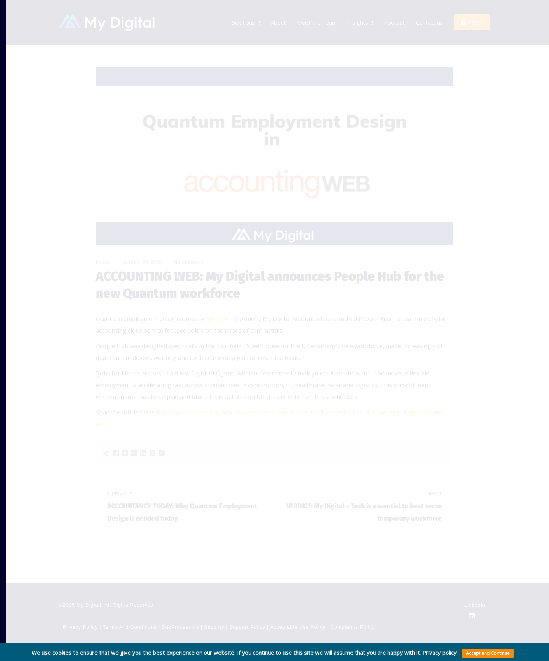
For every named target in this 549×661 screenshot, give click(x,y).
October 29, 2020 (142, 247)
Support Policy (247, 611)
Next (434, 477)
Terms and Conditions (130, 611)
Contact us (429, 14)
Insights (360, 14)
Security (214, 611)
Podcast (394, 14)
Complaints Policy (353, 611)
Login (472, 14)
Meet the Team (317, 14)
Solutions (246, 14)
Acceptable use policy (297, 611)
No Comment (189, 247)
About (278, 14)
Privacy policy (439, 652)
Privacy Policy (80, 611)
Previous (119, 477)
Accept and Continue (488, 653)
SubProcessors (180, 611)
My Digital (220, 303)
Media (103, 247)
